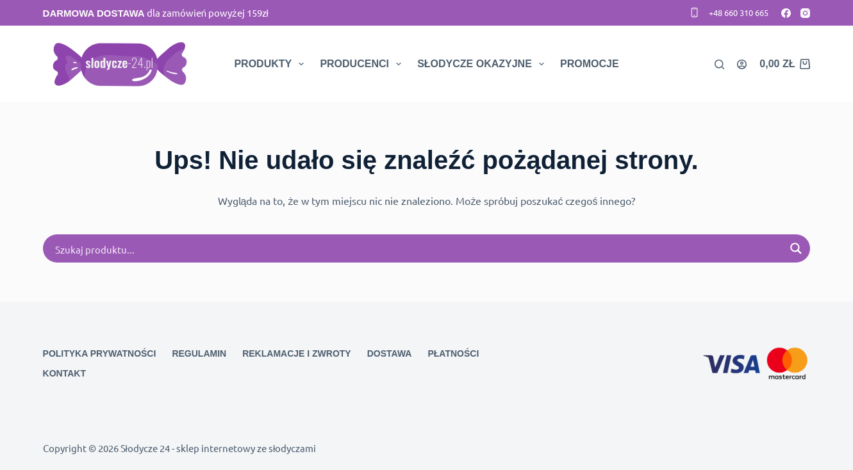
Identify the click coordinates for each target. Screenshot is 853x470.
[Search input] (418, 248)
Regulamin (199, 353)
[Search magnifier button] (796, 248)
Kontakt (64, 373)
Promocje (589, 63)
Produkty (271, 64)
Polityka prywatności (99, 353)
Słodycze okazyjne (483, 64)
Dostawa (389, 353)
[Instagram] (805, 13)
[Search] (719, 64)
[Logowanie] (742, 64)
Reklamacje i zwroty (296, 353)
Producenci (363, 64)
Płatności (453, 353)
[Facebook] (786, 13)
